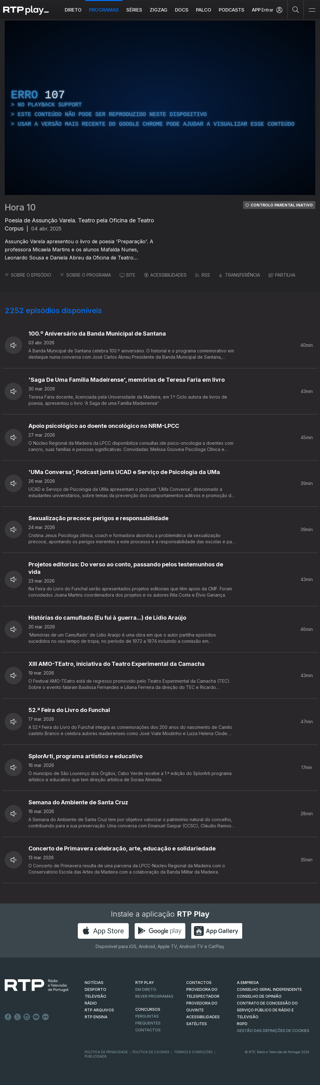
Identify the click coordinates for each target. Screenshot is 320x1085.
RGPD (242, 1023)
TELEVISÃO (95, 996)
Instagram (26, 1017)
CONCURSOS (147, 1009)
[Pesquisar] (296, 9)
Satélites (196, 1023)
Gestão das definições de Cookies (273, 1030)
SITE (127, 275)
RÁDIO (91, 1003)
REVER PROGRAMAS (154, 996)
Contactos (148, 1030)
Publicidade (96, 1056)
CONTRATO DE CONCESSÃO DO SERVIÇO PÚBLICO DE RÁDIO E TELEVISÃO (267, 1010)
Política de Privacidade (106, 1052)
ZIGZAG (159, 10)
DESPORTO (95, 989)
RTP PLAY (144, 982)
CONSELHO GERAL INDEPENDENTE (269, 989)
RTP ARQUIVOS (99, 1010)
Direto (73, 10)
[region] (160, 108)
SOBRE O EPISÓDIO (28, 275)
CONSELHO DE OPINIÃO (259, 996)
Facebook (8, 1017)
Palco (203, 10)
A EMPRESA (248, 982)
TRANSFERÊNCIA (239, 275)
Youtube (36, 1017)
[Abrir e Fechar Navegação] (312, 10)
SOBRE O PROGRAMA (85, 275)
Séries (134, 10)
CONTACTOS (199, 982)
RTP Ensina (96, 1017)
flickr (45, 1017)
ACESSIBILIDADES (165, 275)
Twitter (17, 1017)
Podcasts (231, 10)
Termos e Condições (193, 1052)
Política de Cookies (150, 1052)
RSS (202, 275)
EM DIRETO (145, 989)
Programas (104, 10)
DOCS (181, 10)
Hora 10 (20, 207)
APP (256, 10)
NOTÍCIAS (94, 982)
